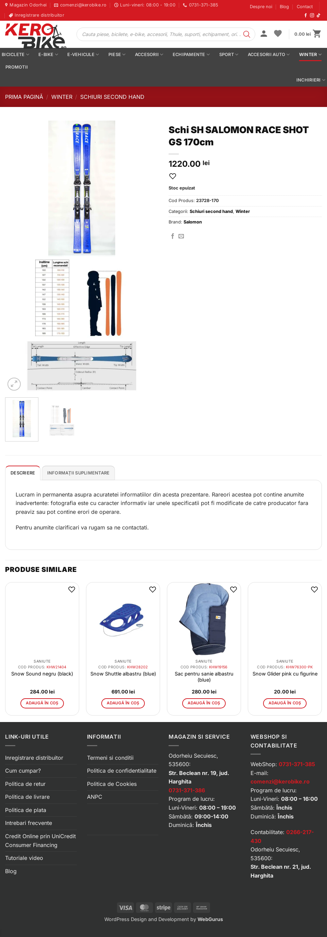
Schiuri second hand (112, 96)
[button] (264, 34)
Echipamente (191, 54)
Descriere (23, 472)
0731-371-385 (297, 764)
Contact (305, 6)
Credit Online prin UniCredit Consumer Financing (40, 840)
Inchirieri (310, 80)
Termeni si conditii (110, 757)
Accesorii (149, 54)
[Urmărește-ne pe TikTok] (318, 15)
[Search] (246, 34)
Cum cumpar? (23, 770)
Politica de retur (25, 783)
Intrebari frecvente (28, 822)
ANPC (94, 796)
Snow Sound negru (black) (42, 674)
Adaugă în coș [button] (42, 703)
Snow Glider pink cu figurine (285, 674)
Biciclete (15, 54)
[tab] (22, 473)
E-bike (48, 54)
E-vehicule (83, 54)
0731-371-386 (187, 790)
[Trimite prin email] (181, 236)
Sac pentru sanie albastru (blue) (204, 677)
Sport (229, 54)
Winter (310, 54)
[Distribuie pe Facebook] (172, 236)
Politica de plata (25, 810)
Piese (117, 54)
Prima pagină (24, 96)
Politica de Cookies (112, 783)
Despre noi (261, 6)
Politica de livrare (27, 796)
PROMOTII (16, 67)
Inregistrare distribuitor (34, 757)
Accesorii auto (269, 54)
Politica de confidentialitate (121, 770)
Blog (284, 6)
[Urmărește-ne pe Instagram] (312, 15)
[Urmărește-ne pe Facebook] (306, 15)
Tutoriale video (24, 857)
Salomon (193, 221)
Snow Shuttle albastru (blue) (123, 674)
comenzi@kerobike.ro (280, 781)
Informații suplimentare (78, 472)
